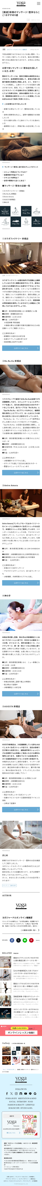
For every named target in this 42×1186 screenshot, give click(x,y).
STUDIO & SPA (26, 1108)
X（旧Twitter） (11, 1093)
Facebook (12, 940)
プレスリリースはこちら (21, 1176)
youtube (25, 1093)
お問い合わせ (10, 1176)
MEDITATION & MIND (27, 1098)
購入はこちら (11, 1133)
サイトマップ (26, 1181)
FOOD (30, 1102)
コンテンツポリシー (24, 1179)
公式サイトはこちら (21, 348)
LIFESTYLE (30, 1105)
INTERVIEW (22, 1102)
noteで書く (38, 940)
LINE (25, 940)
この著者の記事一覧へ (28, 930)
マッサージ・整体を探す (10, 885)
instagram (16, 1093)
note (20, 1093)
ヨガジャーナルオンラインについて (12, 1181)
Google (35, 1093)
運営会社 (32, 1179)
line (30, 1093)
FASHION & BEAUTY (16, 1105)
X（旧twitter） (18, 940)
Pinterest (31, 940)
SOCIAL (12, 1102)
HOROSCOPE (14, 1108)
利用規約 (31, 1176)
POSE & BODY (11, 1098)
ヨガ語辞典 (34, 1181)
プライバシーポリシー (11, 1179)
